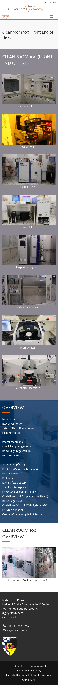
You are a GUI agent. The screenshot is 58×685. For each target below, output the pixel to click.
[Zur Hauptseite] (5, 16)
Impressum (36, 666)
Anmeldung (28, 679)
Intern (53, 2)
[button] (51, 16)
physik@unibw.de (17, 630)
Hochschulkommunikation (20, 675)
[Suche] (45, 2)
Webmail (47, 675)
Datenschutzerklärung (28, 670)
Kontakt (19, 666)
